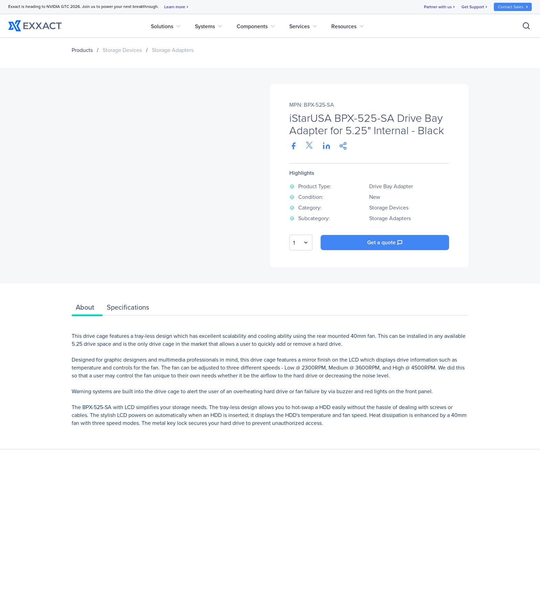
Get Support (474, 7)
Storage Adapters (173, 50)
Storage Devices (122, 50)
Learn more (176, 7)
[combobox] (300, 242)
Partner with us (440, 7)
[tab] (87, 309)
